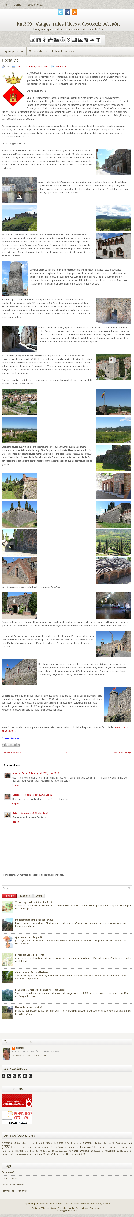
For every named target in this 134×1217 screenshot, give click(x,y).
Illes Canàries (61, 1151)
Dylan (15, 813)
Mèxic (27, 1154)
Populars (9, 896)
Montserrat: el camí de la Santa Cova (34, 919)
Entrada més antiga (122, 752)
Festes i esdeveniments (13, 1184)
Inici (5, 4)
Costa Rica (43, 1147)
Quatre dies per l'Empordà (28, 937)
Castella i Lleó (105, 1143)
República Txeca (56, 1154)
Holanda (34, 1151)
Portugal (38, 1154)
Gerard (16, 794)
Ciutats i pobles (9, 1178)
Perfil (17, 4)
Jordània (99, 1151)
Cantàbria (88, 1142)
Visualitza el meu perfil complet (31, 1056)
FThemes (45, 1208)
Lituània (6, 1154)
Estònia (125, 1147)
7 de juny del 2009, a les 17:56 (33, 813)
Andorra (37, 1143)
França (19, 1150)
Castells (20, 66)
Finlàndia (6, 1151)
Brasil (62, 1142)
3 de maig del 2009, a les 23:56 (44, 773)
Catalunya (30, 66)
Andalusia (23, 1143)
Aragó (49, 1142)
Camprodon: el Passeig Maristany (32, 972)
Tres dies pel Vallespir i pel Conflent (33, 902)
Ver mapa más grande (10, 738)
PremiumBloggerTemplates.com (89, 1208)
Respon (15, 785)
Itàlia (87, 1150)
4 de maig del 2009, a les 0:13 (39, 794)
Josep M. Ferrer (20, 773)
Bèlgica (75, 1143)
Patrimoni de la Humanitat (14, 1190)
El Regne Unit (69, 1147)
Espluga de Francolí (107, 1147)
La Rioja (111, 1150)
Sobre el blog (34, 4)
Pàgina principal (13, 51)
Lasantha (71, 1208)
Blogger (106, 1203)
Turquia (74, 1154)
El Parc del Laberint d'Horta (29, 954)
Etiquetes (25, 896)
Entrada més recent (12, 752)
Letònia (125, 1151)
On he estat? (39, 50)
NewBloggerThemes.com (67, 1210)
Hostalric (10, 60)
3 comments (60, 66)
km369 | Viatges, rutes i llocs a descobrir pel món (68, 24)
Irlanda (75, 1150)
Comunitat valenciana (23, 1147)
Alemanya (7, 1142)
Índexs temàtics (64, 50)
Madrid (16, 1154)
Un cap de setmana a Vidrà (28, 1007)
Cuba (55, 1147)
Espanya (85, 1147)
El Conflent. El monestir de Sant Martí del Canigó (40, 989)
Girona (39, 66)
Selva (47, 66)
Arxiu (39, 896)
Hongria (46, 1151)
